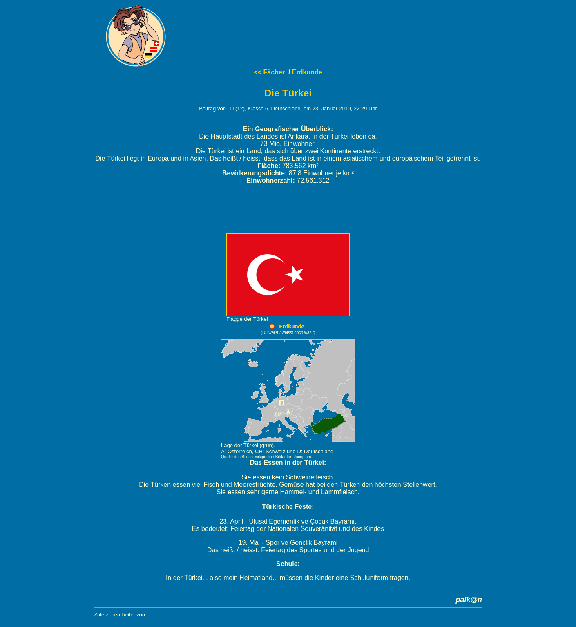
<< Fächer (269, 72)
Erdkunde (307, 72)
